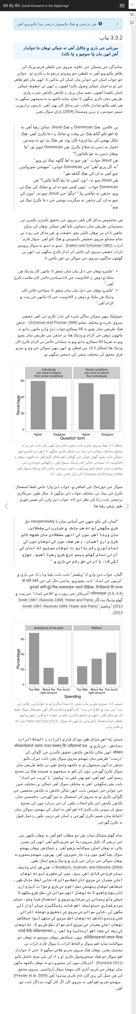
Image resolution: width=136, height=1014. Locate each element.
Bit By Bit (36, 5)
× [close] (117, 23)
